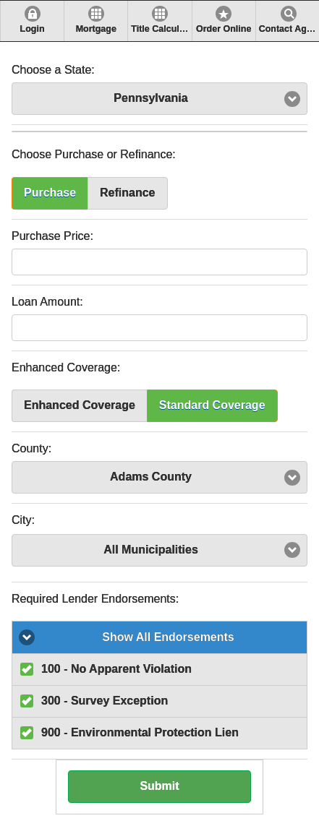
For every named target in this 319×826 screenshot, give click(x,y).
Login (32, 29)
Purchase (50, 192)
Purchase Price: (52, 236)
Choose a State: (53, 70)
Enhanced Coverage (79, 405)
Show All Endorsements (168, 637)
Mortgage (96, 29)
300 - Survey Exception (104, 700)
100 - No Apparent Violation (116, 669)
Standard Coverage (212, 405)
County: (31, 448)
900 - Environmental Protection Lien (140, 732)
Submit (159, 786)
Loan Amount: (47, 302)
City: (23, 520)
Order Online (223, 29)
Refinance (127, 192)
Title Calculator (161, 29)
